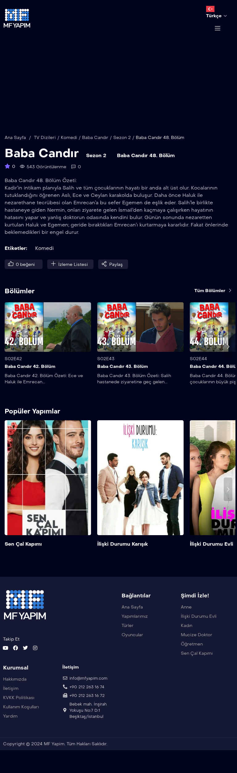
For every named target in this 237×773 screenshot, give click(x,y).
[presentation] (228, 355)
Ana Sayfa (15, 146)
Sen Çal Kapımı (23, 553)
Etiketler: (16, 257)
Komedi (69, 146)
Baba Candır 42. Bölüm (30, 375)
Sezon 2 (122, 146)
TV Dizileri (45, 146)
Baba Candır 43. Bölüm (122, 375)
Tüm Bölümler (213, 300)
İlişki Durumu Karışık (122, 553)
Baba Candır (95, 146)
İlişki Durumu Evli (211, 553)
